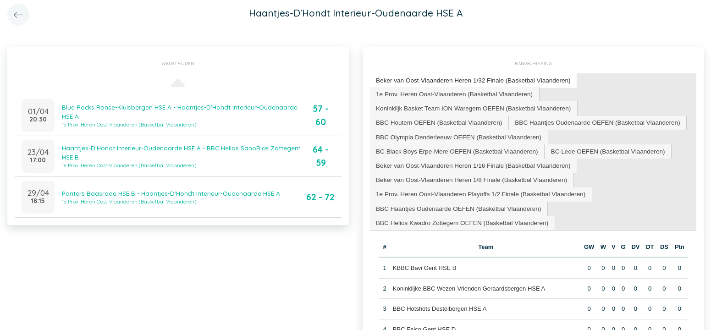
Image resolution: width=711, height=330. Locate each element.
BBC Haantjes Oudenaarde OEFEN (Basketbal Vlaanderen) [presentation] (588, 120)
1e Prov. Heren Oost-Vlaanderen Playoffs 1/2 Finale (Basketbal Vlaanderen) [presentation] (476, 189)
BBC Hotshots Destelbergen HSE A (439, 301)
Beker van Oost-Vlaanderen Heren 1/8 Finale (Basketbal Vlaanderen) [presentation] (467, 175)
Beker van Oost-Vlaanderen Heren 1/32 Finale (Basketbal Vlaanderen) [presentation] (469, 80)
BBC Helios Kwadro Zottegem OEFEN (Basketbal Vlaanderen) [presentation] (458, 216)
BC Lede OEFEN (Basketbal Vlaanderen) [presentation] (597, 147)
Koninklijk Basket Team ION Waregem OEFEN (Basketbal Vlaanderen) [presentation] (469, 106)
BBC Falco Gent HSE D (423, 322)
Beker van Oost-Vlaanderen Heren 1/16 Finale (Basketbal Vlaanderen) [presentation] (469, 161)
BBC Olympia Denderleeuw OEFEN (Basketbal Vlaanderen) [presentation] (455, 134)
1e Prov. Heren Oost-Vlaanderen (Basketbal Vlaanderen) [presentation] (451, 92)
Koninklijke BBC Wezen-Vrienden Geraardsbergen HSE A (468, 281)
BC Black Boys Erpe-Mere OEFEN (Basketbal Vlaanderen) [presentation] (453, 147)
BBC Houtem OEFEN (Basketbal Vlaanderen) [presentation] (436, 120)
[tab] (469, 80)
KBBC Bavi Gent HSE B (424, 261)
